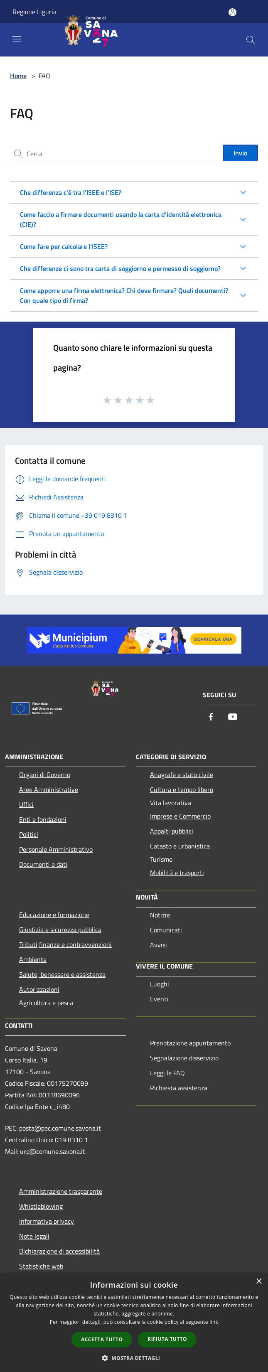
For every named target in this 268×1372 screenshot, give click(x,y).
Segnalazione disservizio (184, 1058)
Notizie (160, 915)
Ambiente (33, 959)
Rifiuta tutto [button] (167, 1338)
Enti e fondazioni (42, 819)
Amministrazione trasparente (60, 1191)
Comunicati (166, 930)
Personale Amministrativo (56, 849)
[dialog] (134, 1322)
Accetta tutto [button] (102, 1339)
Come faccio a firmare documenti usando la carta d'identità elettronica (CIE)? (120, 219)
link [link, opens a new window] (213, 1321)
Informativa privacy (46, 1221)
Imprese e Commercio (180, 816)
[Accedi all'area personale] (232, 12)
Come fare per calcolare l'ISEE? (64, 246)
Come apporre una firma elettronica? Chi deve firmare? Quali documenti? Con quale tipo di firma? (124, 295)
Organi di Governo (44, 774)
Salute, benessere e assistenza (62, 974)
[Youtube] (232, 717)
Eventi (159, 999)
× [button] (259, 1282)
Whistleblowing (41, 1206)
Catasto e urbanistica (180, 846)
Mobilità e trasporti (177, 873)
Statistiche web (41, 1266)
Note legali (34, 1236)
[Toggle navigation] (17, 39)
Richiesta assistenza (178, 1088)
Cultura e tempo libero (181, 789)
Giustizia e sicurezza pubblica (60, 929)
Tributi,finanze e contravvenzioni (65, 944)
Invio (240, 153)
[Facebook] (211, 717)
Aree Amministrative (48, 789)
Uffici (26, 804)
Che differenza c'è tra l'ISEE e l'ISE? (70, 192)
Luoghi (159, 984)
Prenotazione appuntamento (190, 1043)
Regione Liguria (34, 12)
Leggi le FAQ (167, 1073)
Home (18, 76)
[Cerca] (251, 40)
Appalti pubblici (171, 831)
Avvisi (158, 945)
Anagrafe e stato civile (181, 774)
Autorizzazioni (39, 989)
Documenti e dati (43, 864)
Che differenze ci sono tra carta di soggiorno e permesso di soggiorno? (120, 268)
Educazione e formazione (54, 915)
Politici (28, 834)
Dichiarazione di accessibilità (59, 1251)
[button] (134, 1358)
